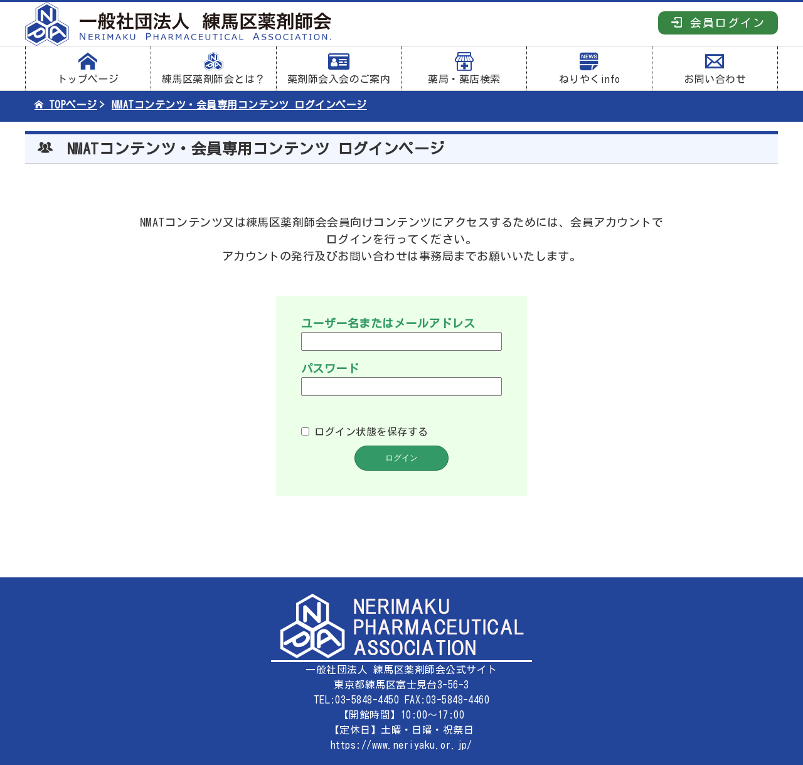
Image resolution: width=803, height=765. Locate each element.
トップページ (88, 68)
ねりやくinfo (589, 68)
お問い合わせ (714, 68)
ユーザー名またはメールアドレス (388, 323)
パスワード (330, 368)
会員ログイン (718, 22)
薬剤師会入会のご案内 (339, 68)
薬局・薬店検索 (464, 68)
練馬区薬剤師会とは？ (213, 68)
